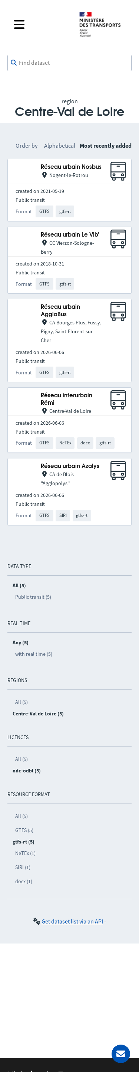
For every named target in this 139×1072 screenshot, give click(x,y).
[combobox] (69, 63)
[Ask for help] (121, 1054)
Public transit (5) (33, 597)
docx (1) (23, 881)
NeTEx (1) (25, 853)
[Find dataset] (69, 63)
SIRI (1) (22, 867)
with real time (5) (33, 654)
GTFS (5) (24, 830)
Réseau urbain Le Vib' (70, 235)
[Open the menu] (40, 24)
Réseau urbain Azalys (70, 466)
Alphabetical (59, 145)
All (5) (21, 702)
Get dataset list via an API (72, 921)
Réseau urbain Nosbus (71, 167)
